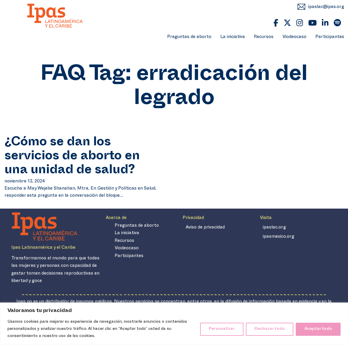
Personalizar (222, 329)
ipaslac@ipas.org (326, 7)
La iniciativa (232, 37)
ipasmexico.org (278, 237)
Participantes (329, 37)
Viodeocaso (294, 37)
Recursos (263, 37)
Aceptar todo (318, 329)
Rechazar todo (269, 329)
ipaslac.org (274, 228)
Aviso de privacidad (205, 228)
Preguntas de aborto (189, 37)
